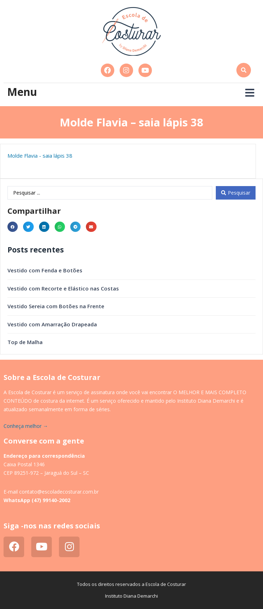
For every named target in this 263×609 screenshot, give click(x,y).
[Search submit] (236, 193)
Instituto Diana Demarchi (131, 596)
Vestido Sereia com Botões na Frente (55, 306)
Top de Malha (25, 342)
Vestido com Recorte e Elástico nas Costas (63, 288)
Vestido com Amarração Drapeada (52, 324)
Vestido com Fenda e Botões (44, 270)
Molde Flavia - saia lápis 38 (39, 155)
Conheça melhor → (26, 426)
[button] (243, 70)
